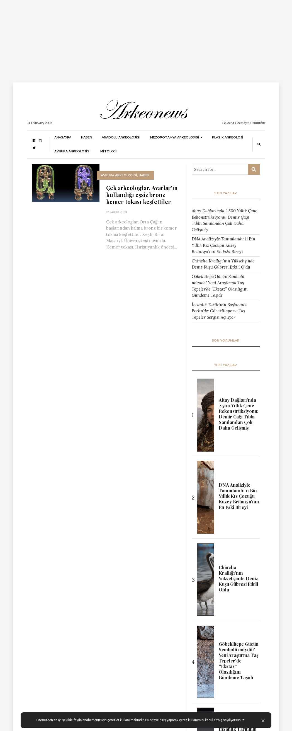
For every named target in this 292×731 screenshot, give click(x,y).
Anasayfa (62, 137)
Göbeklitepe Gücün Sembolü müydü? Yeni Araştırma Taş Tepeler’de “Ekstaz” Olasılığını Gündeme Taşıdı (220, 286)
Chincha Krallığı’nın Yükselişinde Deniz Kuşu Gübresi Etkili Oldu (223, 264)
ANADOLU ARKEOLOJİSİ (121, 137)
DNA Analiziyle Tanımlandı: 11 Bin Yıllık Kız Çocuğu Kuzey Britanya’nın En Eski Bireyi (223, 245)
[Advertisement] (146, 39)
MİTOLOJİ (108, 151)
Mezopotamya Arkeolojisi (174, 137)
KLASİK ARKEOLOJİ (227, 137)
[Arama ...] (220, 169)
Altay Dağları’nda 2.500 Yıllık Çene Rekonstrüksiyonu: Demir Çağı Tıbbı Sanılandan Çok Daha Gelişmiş (224, 220)
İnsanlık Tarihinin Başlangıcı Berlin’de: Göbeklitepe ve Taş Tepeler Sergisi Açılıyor (219, 311)
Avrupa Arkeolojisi (72, 151)
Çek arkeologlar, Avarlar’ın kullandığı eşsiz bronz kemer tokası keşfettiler (142, 194)
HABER (86, 137)
